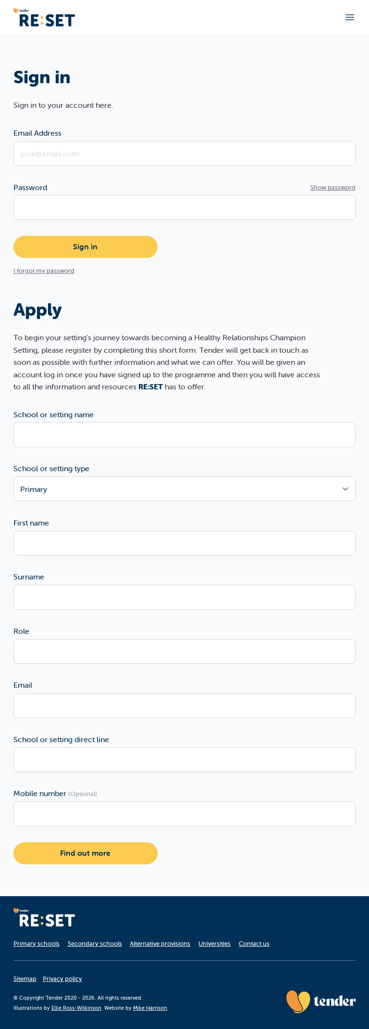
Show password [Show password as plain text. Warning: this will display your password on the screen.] (333, 187)
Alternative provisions (160, 943)
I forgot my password (43, 271)
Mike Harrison (150, 1007)
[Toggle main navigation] (350, 17)
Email (22, 685)
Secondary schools (95, 943)
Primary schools (36, 943)
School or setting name (53, 414)
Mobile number (55, 793)
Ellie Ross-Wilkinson (76, 1007)
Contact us (254, 943)
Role (21, 631)
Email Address (37, 133)
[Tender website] (321, 1001)
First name (31, 522)
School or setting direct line (61, 739)
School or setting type (51, 468)
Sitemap (25, 979)
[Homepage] (44, 917)
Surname (28, 576)
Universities (214, 943)
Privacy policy (62, 979)
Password (30, 187)
